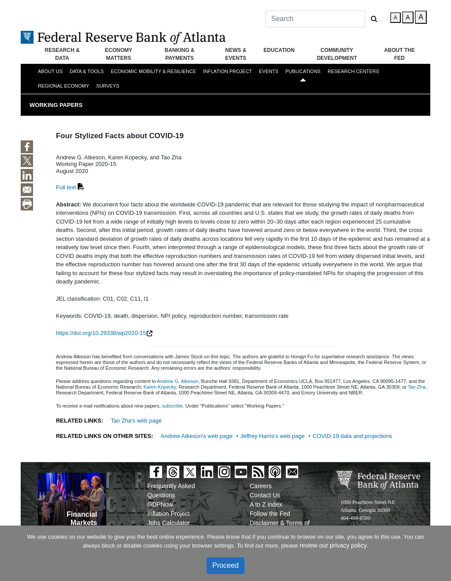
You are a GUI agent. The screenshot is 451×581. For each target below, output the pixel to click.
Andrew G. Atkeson (177, 381)
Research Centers (353, 71)
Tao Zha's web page (136, 420)
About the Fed (399, 54)
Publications (303, 71)
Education (278, 50)
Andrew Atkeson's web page (197, 436)
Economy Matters (118, 54)
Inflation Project (227, 71)
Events (268, 71)
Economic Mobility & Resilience (153, 71)
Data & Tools (87, 71)
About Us (50, 71)
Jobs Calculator (169, 522)
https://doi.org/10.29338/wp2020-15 (101, 333)
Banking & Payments (180, 54)
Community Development (337, 54)
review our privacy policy (333, 545)
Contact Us (265, 495)
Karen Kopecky (160, 387)
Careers (261, 485)
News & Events (235, 54)
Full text (66, 187)
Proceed (225, 565)
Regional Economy (63, 85)
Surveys (107, 85)
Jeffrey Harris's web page (272, 436)
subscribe (172, 405)
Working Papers (56, 105)
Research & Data (61, 54)
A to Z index (266, 504)
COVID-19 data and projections (352, 436)
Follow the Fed (270, 513)
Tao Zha (416, 387)
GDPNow (160, 504)
